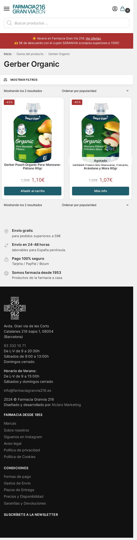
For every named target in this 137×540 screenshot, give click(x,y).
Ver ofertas (93, 38)
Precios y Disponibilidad (24, 496)
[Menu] (11, 9)
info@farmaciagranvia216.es (27, 390)
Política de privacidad (22, 450)
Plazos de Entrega (19, 490)
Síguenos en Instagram (23, 437)
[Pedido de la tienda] (96, 91)
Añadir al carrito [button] (33, 191)
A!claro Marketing (66, 404)
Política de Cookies (19, 456)
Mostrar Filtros (20, 79)
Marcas (10, 423)
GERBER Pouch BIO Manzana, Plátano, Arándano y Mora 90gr (101, 166)
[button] (123, 9)
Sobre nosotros (16, 430)
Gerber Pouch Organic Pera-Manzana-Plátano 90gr (32, 166)
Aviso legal (12, 443)
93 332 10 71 (15, 345)
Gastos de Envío (17, 483)
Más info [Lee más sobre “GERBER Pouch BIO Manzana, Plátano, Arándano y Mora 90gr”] (100, 191)
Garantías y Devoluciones (25, 503)
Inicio (7, 54)
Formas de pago (17, 476)
